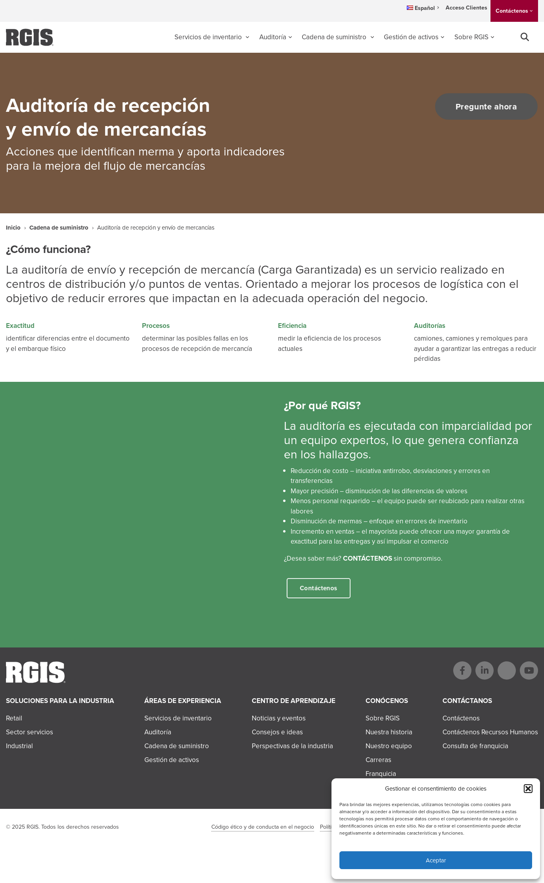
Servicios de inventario (208, 37)
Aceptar (436, 860)
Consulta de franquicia (475, 746)
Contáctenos (512, 11)
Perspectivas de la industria (292, 746)
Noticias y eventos (279, 718)
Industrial (19, 746)
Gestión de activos (411, 37)
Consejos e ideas (277, 732)
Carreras (378, 760)
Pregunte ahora (483, 106)
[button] (528, 789)
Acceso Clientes (466, 8)
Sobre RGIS (471, 37)
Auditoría (272, 37)
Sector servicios (29, 732)
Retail (14, 718)
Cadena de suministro (335, 37)
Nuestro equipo (389, 746)
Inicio (13, 227)
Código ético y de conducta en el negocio (262, 827)
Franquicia (381, 774)
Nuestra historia (389, 732)
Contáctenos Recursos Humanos (490, 732)
